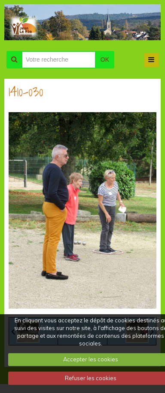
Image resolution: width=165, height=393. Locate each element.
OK (105, 59)
